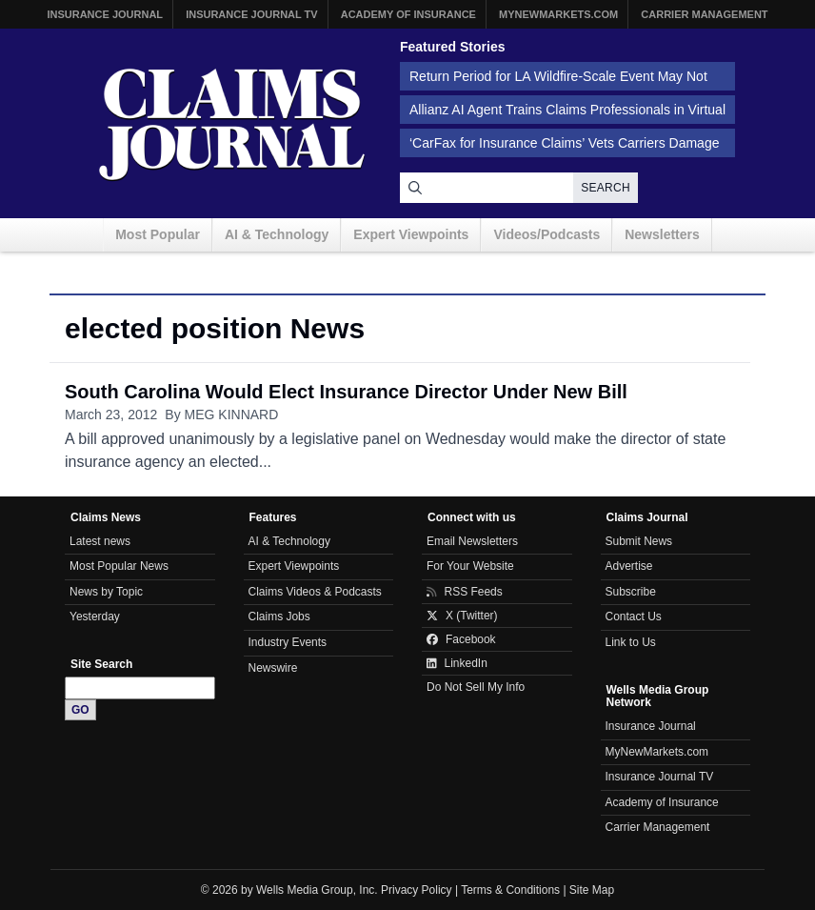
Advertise (629, 566)
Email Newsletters (472, 541)
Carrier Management (704, 14)
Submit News (639, 541)
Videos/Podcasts (546, 234)
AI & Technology (276, 234)
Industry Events (288, 642)
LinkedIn (457, 663)
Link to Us (631, 642)
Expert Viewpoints (410, 234)
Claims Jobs (279, 616)
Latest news (100, 541)
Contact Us (634, 616)
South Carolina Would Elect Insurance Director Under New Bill (346, 391)
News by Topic (106, 591)
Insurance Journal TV (252, 14)
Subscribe (631, 591)
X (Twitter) (462, 615)
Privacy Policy (416, 890)
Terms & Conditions (510, 890)
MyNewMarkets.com (558, 14)
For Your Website (470, 566)
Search (605, 187)
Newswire (273, 668)
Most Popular (157, 234)
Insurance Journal (105, 14)
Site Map (591, 890)
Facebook (461, 639)
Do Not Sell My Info (476, 687)
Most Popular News (119, 566)
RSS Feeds (465, 591)
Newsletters (662, 234)
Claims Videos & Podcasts (315, 591)
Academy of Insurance (408, 14)
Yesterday (95, 616)
